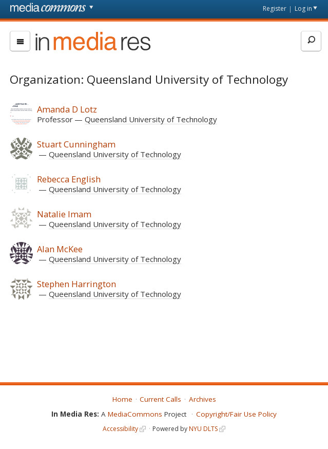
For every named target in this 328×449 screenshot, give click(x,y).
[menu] (20, 41)
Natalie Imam (64, 214)
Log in (303, 8)
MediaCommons (135, 414)
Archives (202, 399)
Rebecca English (69, 179)
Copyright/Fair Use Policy (236, 414)
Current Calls (160, 399)
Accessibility (120, 428)
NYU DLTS (203, 428)
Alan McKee (60, 249)
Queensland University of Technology (151, 119)
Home (122, 399)
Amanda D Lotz (67, 109)
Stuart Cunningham (76, 144)
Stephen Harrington (76, 284)
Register (274, 8)
